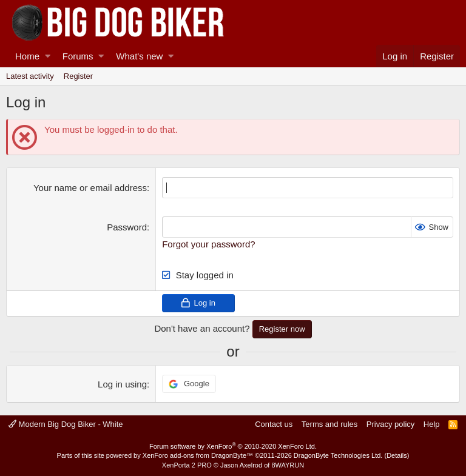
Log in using (122, 384)
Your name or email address (90, 188)
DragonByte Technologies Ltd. (338, 455)
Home (27, 56)
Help (432, 424)
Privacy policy (390, 424)
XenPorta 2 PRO (187, 465)
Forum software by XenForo (233, 446)
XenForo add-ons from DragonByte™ (198, 455)
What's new (139, 56)
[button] (47, 56)
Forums (77, 56)
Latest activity (30, 76)
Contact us (273, 424)
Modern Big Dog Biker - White (65, 424)
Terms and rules (329, 424)
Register (78, 76)
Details (397, 455)
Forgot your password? (208, 244)
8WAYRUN (287, 465)
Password (127, 227)
